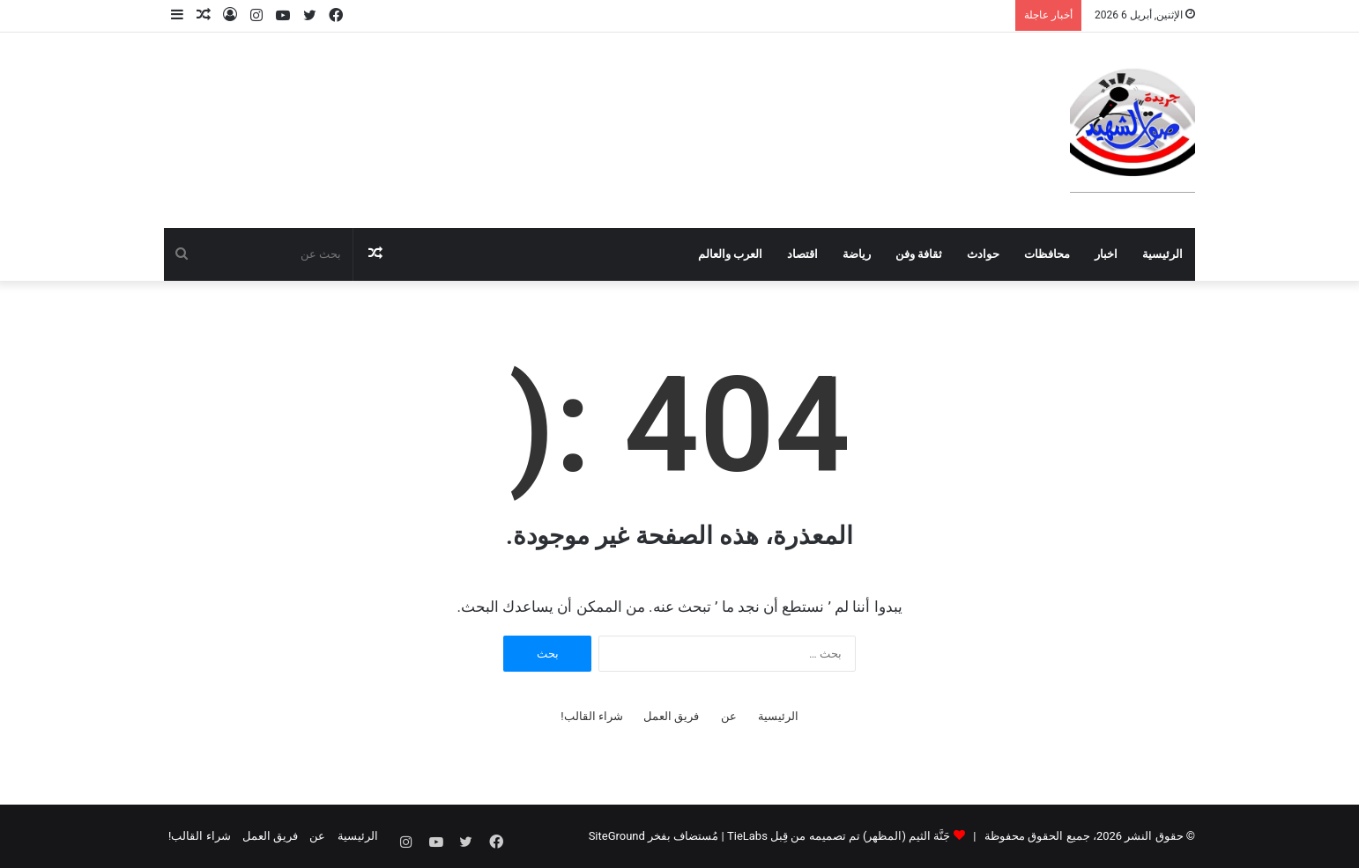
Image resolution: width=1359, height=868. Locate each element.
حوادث (983, 254)
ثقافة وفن (918, 254)
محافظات (1047, 254)
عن (729, 716)
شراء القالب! (592, 716)
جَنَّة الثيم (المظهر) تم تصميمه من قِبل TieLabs (838, 835)
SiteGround (617, 835)
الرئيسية (1162, 254)
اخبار (1106, 254)
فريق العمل (671, 716)
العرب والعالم (730, 254)
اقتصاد (802, 254)
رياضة (857, 254)
